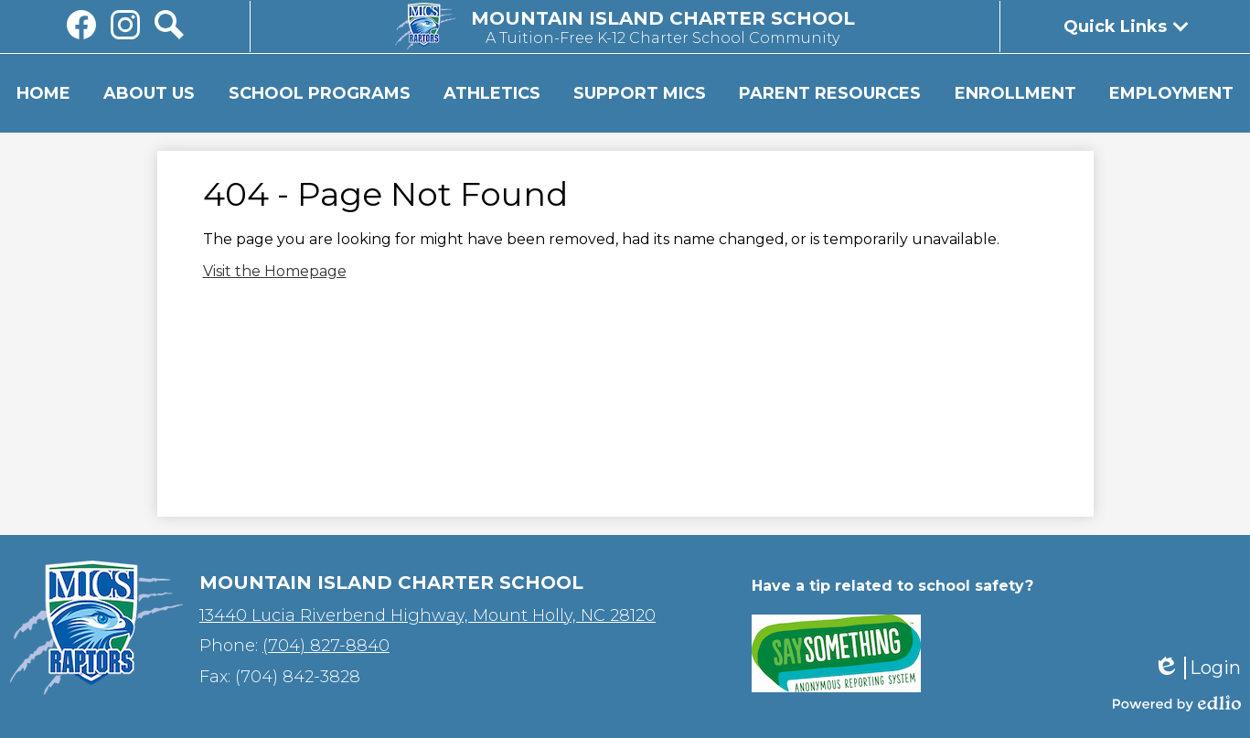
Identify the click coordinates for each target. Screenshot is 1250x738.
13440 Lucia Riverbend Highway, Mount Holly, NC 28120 (427, 615)
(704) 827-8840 (326, 646)
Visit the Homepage (275, 271)
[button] (149, 93)
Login (1197, 668)
